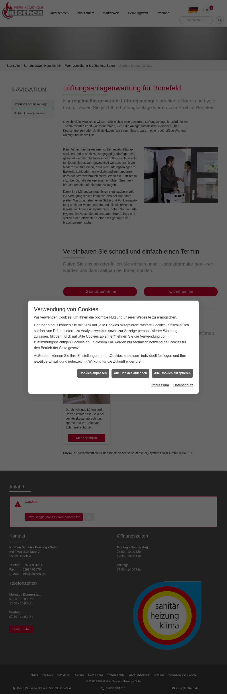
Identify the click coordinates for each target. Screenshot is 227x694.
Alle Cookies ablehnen (130, 371)
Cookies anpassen (93, 371)
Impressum (160, 383)
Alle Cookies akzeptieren (172, 371)
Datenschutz (183, 383)
